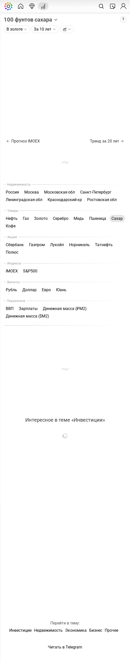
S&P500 (30, 271)
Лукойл (57, 244)
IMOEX (12, 271)
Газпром (37, 244)
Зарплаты (28, 308)
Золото (41, 218)
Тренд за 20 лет (106, 141)
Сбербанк (15, 244)
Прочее (111, 630)
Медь (79, 218)
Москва (31, 192)
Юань (61, 289)
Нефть (12, 218)
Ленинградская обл (24, 199)
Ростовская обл (102, 199)
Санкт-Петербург (95, 192)
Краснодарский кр (65, 199)
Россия (12, 192)
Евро (46, 289)
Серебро (60, 218)
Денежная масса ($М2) (27, 316)
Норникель (79, 244)
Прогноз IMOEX (23, 141)
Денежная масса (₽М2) (65, 308)
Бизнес (95, 630)
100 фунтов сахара (31, 19)
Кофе (11, 226)
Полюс (12, 252)
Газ (26, 218)
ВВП (10, 308)
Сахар (117, 218)
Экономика (76, 630)
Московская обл (59, 192)
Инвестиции (20, 630)
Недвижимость (48, 630)
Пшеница (97, 218)
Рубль (11, 289)
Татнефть (104, 244)
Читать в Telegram (65, 647)
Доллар (29, 289)
